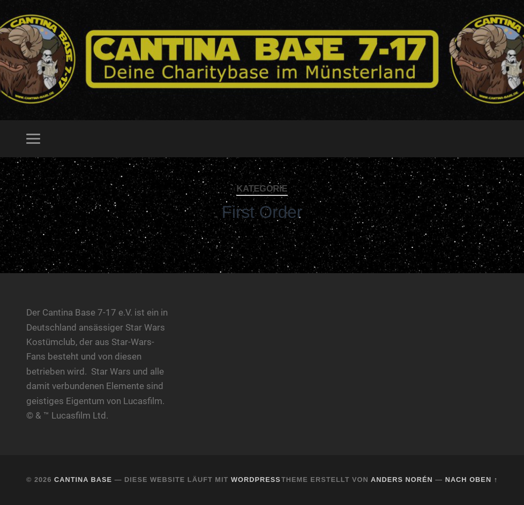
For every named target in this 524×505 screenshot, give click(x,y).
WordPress (256, 479)
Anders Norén (402, 479)
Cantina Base (83, 479)
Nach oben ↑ (471, 479)
